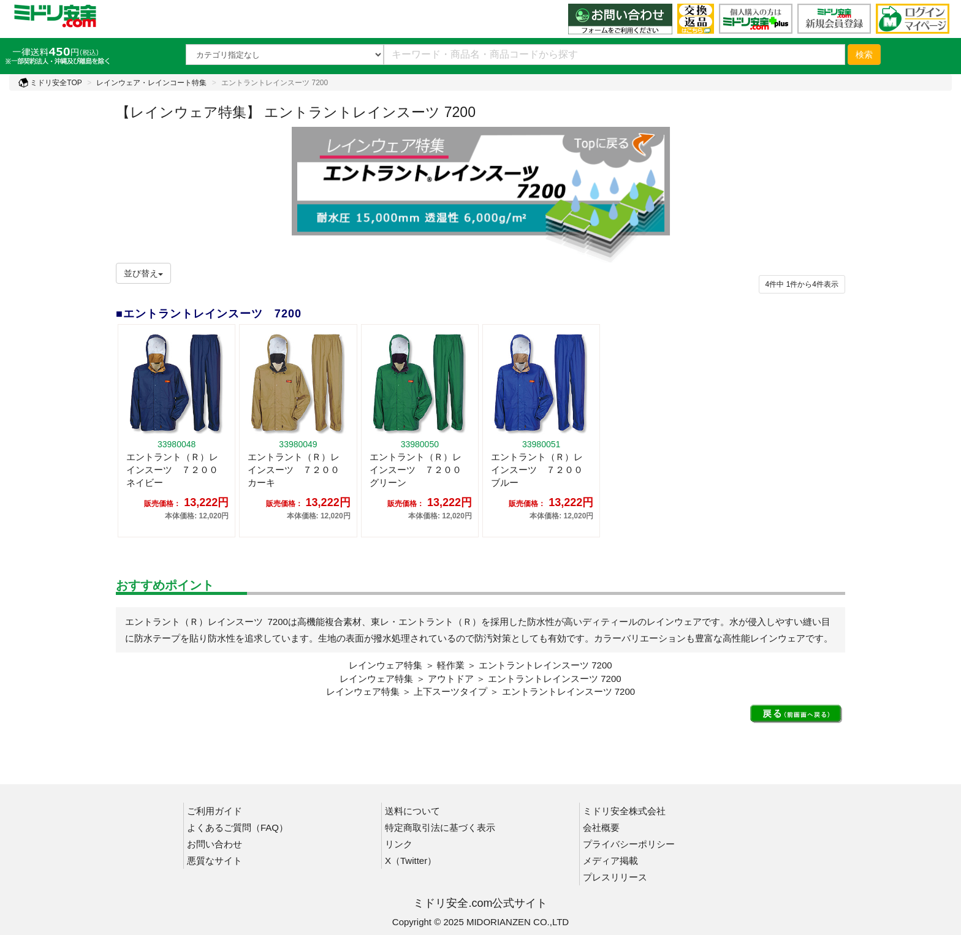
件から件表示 (801, 284)
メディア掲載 (610, 860)
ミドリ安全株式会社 (624, 811)
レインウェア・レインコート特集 (151, 82)
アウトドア (451, 678)
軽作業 (451, 665)
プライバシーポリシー (629, 844)
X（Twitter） (410, 860)
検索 (864, 54)
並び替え (143, 273)
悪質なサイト (214, 860)
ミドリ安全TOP (50, 82)
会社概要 (601, 827)
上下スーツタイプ (450, 691)
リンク (398, 844)
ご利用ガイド (214, 811)
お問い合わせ (214, 844)
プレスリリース (615, 877)
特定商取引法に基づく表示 (440, 827)
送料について (412, 811)
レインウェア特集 (385, 665)
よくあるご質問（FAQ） (237, 827)
